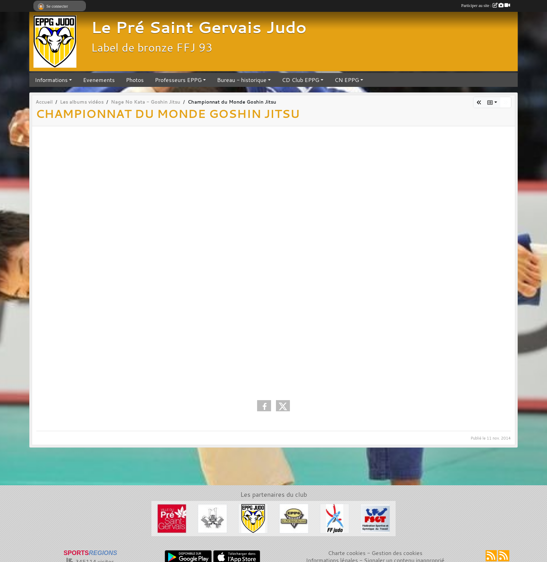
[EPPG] (294, 518)
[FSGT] (375, 518)
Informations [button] (51, 80)
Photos (135, 80)
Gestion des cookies (397, 553)
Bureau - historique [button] (242, 80)
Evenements (99, 80)
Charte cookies (347, 553)
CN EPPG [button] (347, 80)
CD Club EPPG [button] (300, 80)
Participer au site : (485, 5)
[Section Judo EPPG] (253, 518)
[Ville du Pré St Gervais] (172, 518)
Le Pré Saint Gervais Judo (199, 27)
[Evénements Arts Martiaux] (212, 518)
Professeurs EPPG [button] (178, 80)
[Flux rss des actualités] (491, 555)
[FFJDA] (335, 518)
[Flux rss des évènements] (503, 555)
